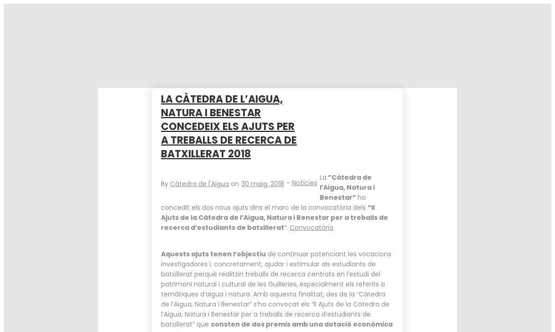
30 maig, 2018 (262, 183)
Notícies (304, 182)
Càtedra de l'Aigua (199, 183)
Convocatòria (311, 227)
